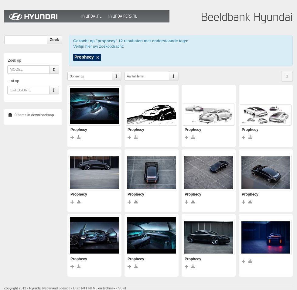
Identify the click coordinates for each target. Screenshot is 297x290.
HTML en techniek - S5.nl (107, 288)
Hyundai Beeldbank (41, 16)
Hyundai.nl (91, 16)
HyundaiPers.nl (122, 16)
